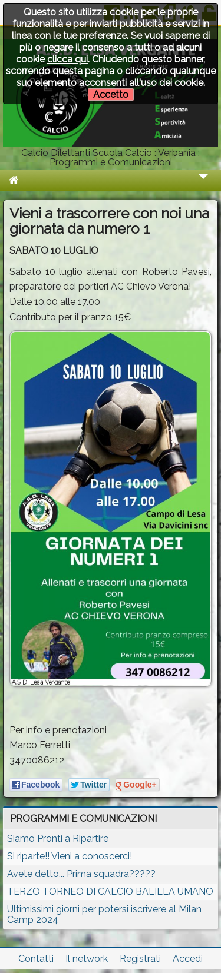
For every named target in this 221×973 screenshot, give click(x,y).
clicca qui (67, 59)
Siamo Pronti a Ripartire (57, 838)
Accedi (188, 958)
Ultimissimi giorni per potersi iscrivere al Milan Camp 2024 (104, 914)
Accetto (110, 94)
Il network (86, 958)
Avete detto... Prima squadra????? (81, 873)
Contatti (36, 958)
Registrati (140, 958)
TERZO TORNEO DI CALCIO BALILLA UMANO (110, 891)
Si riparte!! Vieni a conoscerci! (69, 856)
